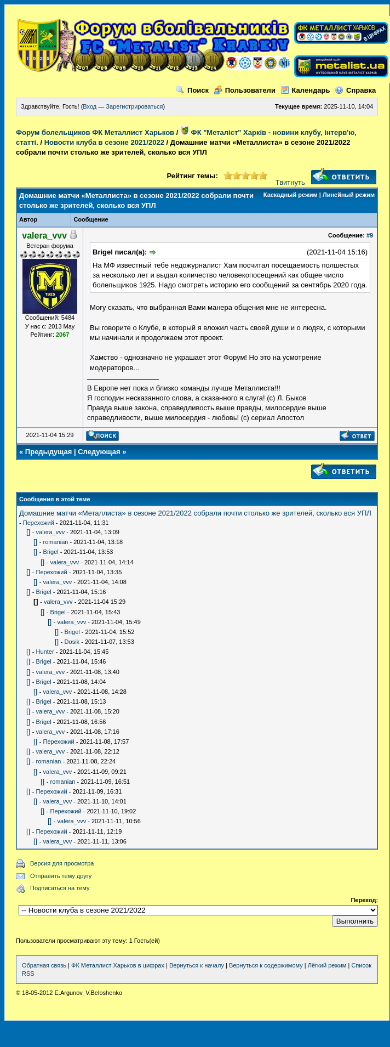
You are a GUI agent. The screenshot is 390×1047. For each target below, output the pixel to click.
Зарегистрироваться (134, 106)
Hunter (45, 651)
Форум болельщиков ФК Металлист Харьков (95, 132)
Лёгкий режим (327, 965)
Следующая (99, 452)
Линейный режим (349, 194)
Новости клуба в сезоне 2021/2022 (104, 142)
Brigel (51, 551)
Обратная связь (44, 965)
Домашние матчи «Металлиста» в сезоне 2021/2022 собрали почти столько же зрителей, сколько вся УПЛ (195, 513)
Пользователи (245, 90)
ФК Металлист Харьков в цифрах (117, 965)
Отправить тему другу (60, 876)
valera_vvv (50, 532)
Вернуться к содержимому (266, 965)
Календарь (305, 90)
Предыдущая (48, 452)
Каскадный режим (290, 194)
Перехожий (38, 522)
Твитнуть (290, 182)
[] (28, 532)
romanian (55, 542)
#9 (369, 235)
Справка (355, 90)
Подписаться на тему (59, 888)
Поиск (192, 90)
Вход (89, 106)
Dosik (72, 641)
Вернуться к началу (196, 965)
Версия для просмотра (62, 863)
